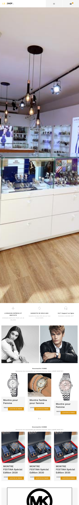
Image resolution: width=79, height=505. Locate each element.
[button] (38, 418)
